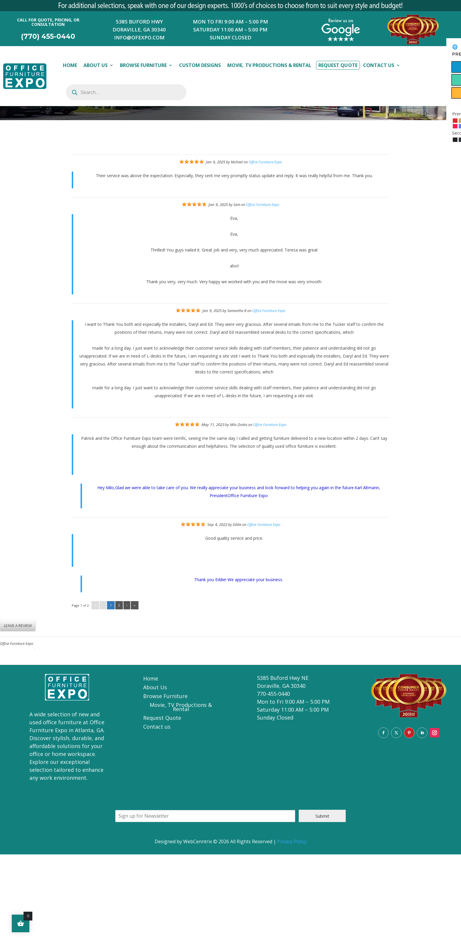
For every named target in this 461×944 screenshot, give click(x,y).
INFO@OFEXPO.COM (139, 37)
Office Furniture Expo (265, 251)
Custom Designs (200, 65)
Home (70, 65)
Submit (322, 905)
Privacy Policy (292, 931)
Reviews (55, 187)
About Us (95, 65)
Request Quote (337, 65)
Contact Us (378, 65)
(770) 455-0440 (48, 36)
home (32, 187)
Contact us (157, 817)
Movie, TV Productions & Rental (269, 65)
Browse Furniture (143, 65)
